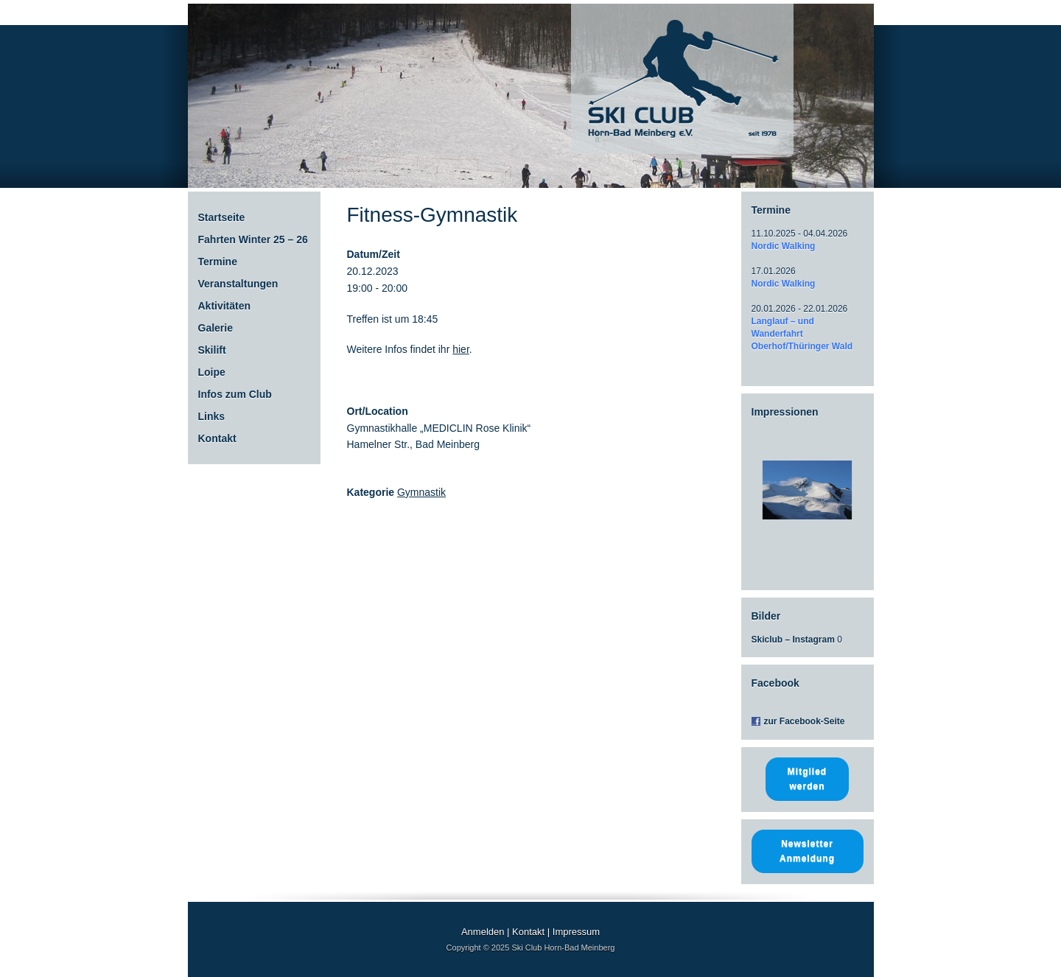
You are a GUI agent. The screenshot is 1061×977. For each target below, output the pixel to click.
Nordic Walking (784, 246)
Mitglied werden (807, 778)
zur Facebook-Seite (804, 721)
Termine (217, 261)
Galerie (215, 328)
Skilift (212, 350)
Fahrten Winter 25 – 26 (253, 239)
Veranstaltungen (238, 284)
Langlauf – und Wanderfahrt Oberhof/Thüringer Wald (802, 333)
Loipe (211, 372)
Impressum (576, 931)
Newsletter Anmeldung (807, 851)
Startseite (221, 217)
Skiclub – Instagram (793, 639)
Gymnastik (421, 492)
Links (211, 416)
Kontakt (217, 438)
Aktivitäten (224, 306)
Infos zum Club (235, 394)
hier (460, 349)
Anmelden (483, 931)
